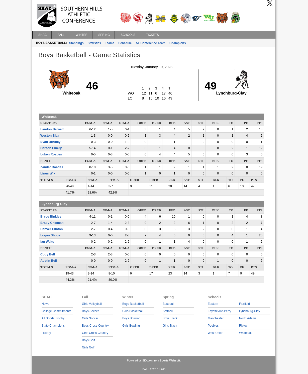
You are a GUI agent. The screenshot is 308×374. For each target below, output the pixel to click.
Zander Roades (51, 167)
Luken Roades (51, 154)
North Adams (247, 318)
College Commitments (56, 311)
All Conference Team (150, 43)
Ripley (243, 325)
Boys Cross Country (95, 325)
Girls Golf (88, 347)
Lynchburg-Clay (249, 311)
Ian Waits (47, 241)
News (45, 304)
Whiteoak (245, 333)
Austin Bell (48, 260)
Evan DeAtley (50, 142)
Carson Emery (51, 148)
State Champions (53, 325)
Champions (177, 43)
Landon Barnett (52, 129)
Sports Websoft (170, 360)
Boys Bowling (131, 318)
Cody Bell (47, 254)
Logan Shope (50, 235)
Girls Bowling (131, 325)
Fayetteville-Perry (219, 311)
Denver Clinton (51, 229)
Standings (76, 43)
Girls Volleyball (92, 304)
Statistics (94, 43)
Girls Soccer (90, 318)
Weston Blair (50, 135)
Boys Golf (88, 340)
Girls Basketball (132, 311)
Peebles (213, 325)
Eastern (213, 304)
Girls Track (170, 325)
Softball (168, 311)
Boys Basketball (133, 304)
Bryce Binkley (50, 216)
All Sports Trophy (53, 318)
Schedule (125, 43)
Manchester (216, 318)
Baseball (168, 304)
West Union (215, 333)
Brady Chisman (51, 223)
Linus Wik (47, 173)
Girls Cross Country (95, 333)
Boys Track (170, 318)
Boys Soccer (90, 311)
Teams (109, 43)
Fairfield (244, 304)
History (46, 333)
